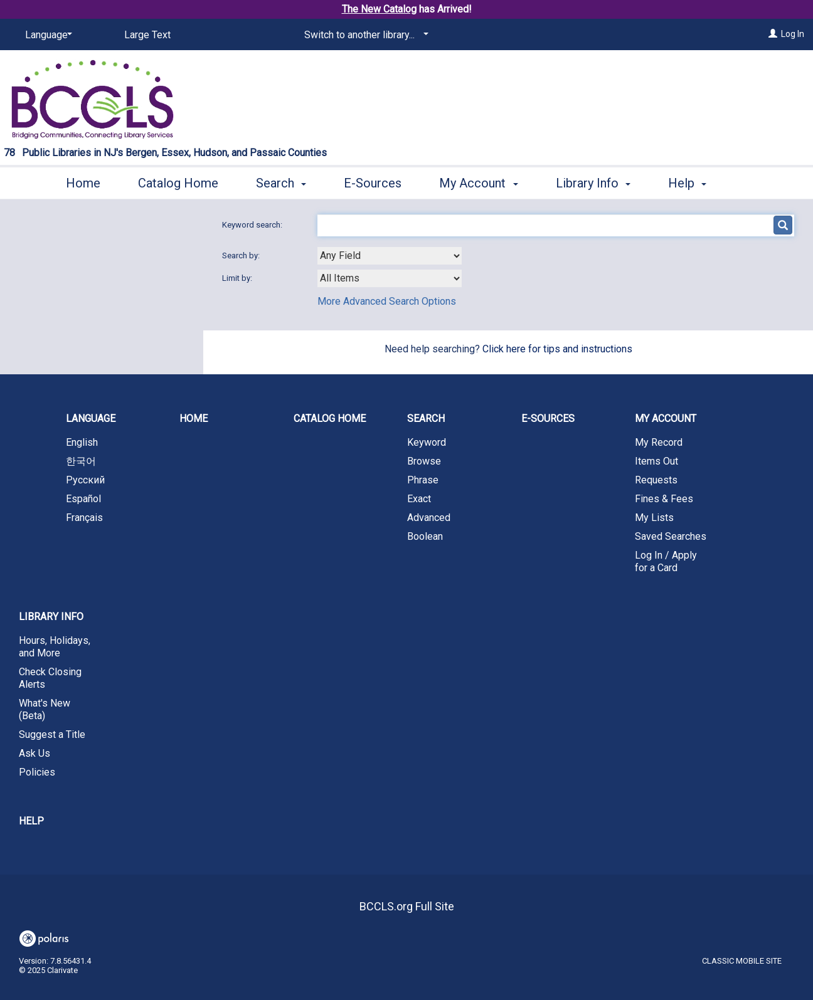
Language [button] (90, 418)
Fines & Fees (664, 499)
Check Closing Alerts (50, 678)
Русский (85, 480)
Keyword (426, 442)
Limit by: (238, 278)
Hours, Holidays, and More (54, 646)
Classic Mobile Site (742, 961)
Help (31, 821)
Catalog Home (178, 181)
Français (84, 518)
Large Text (147, 35)
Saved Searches (670, 536)
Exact (419, 499)
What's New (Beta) (44, 709)
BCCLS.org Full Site (406, 906)
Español (83, 499)
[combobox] (389, 256)
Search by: (242, 255)
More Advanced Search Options (386, 301)
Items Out (656, 461)
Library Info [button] (593, 181)
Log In (792, 34)
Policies (37, 772)
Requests (656, 480)
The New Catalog (379, 9)
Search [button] (281, 181)
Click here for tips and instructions (557, 349)
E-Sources (372, 181)
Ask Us (34, 753)
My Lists (654, 518)
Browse (424, 461)
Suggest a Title (52, 734)
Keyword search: (253, 224)
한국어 (81, 461)
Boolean (425, 536)
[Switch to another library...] (364, 35)
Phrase (422, 480)
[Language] (46, 35)
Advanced (428, 518)
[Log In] (772, 34)
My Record (659, 442)
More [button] (693, 183)
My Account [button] (478, 181)
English (82, 442)
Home (83, 181)
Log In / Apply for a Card (666, 561)
